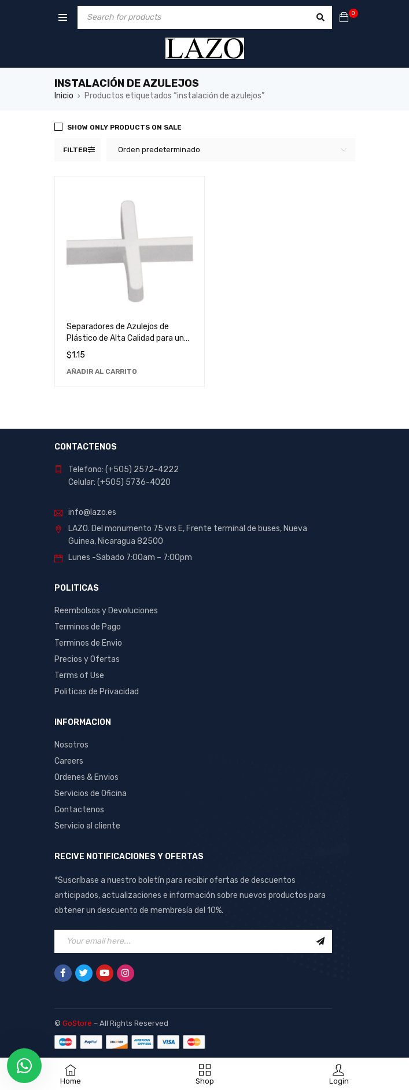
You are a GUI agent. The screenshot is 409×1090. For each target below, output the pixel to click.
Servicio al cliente (87, 826)
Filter (75, 150)
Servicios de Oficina (90, 793)
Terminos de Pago (87, 627)
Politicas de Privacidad (96, 692)
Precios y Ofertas (87, 659)
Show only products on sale (124, 127)
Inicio (63, 96)
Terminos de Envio (88, 643)
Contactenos (79, 810)
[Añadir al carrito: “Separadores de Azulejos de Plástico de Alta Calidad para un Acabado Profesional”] (102, 371)
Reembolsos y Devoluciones (106, 611)
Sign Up (320, 941)
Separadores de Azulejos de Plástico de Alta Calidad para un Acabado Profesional (125, 338)
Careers (68, 761)
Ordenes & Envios (86, 777)
